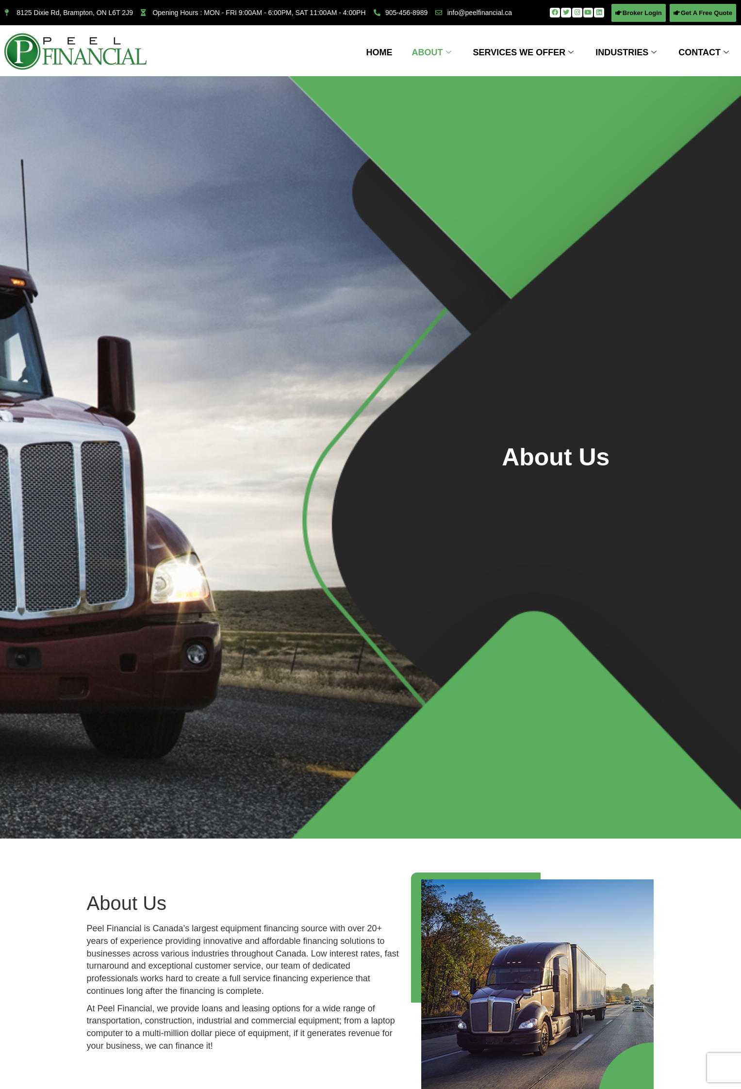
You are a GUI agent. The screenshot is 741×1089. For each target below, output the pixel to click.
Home (379, 52)
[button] (638, 13)
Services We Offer (524, 52)
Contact (704, 52)
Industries (627, 52)
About (433, 52)
